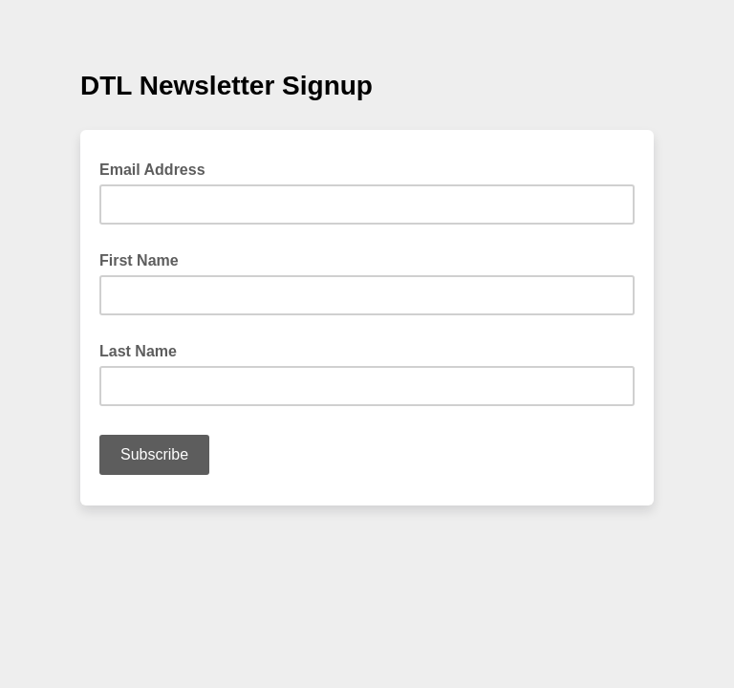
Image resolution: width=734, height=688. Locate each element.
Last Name (138, 351)
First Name (139, 260)
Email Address (158, 168)
